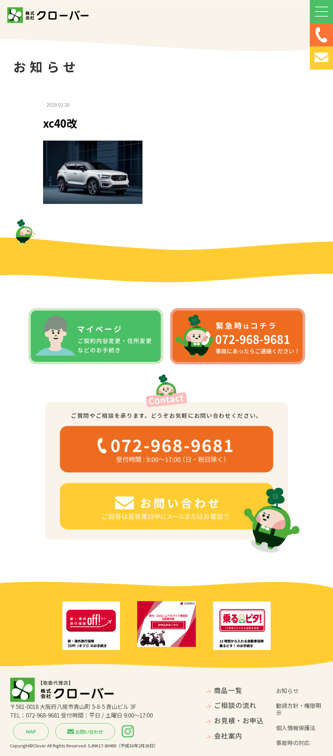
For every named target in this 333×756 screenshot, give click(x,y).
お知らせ (287, 690)
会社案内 (228, 735)
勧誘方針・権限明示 (298, 709)
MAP (31, 731)
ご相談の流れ (235, 705)
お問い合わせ (85, 731)
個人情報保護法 (295, 728)
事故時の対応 (293, 742)
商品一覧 (228, 690)
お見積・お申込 (239, 720)
